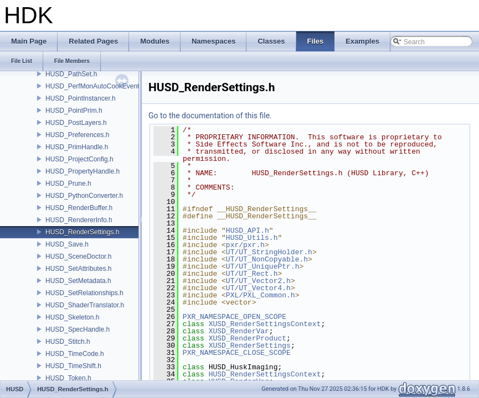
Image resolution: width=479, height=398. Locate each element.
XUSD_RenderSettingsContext (265, 324)
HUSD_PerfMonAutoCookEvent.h (95, 86)
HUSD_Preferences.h (77, 135)
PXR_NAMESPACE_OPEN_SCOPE (234, 317)
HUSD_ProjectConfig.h (79, 159)
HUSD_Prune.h (68, 183)
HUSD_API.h (247, 230)
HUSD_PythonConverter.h (84, 196)
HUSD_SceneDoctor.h (78, 256)
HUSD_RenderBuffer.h (78, 208)
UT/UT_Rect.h (252, 274)
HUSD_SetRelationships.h (84, 293)
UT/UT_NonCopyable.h (267, 259)
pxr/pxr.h (245, 245)
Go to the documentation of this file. (210, 115)
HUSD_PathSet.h (71, 74)
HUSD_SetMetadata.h (78, 281)
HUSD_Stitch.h (67, 341)
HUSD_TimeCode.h (74, 354)
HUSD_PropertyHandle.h (82, 171)
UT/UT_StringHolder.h (269, 252)
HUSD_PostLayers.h (76, 123)
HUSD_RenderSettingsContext (265, 374)
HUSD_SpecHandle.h (77, 329)
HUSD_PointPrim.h (73, 110)
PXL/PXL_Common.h (260, 295)
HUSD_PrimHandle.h (76, 147)
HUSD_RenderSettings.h (82, 232)
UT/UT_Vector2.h (258, 281)
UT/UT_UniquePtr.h (263, 266)
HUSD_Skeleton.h (72, 317)
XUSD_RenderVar (239, 331)
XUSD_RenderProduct (247, 338)
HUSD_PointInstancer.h (80, 98)
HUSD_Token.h (68, 378)
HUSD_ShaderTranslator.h (84, 305)
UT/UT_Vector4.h (258, 288)
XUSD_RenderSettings (250, 345)
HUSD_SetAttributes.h (78, 269)
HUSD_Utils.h (252, 238)
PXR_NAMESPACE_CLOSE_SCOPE (237, 353)
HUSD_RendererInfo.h (78, 220)
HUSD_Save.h (67, 244)
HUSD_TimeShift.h (73, 366)
